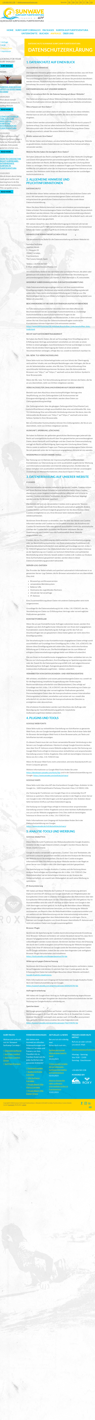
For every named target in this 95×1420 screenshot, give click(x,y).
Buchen (44, 33)
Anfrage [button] (56, 33)
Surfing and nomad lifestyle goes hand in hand (10, 89)
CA (91, 2)
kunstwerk (11, 1105)
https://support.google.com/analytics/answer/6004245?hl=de (52, 985)
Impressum (6, 51)
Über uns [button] (68, 33)
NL (88, 2)
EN (73, 2)
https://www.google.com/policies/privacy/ (50, 775)
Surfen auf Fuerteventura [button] (72, 30)
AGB (3, 45)
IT (84, 2)
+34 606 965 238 (8, 2)
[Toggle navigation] (4, 26)
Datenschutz (6, 48)
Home (10, 30)
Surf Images (6, 66)
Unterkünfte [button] (29, 33)
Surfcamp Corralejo (28, 30)
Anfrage (4, 42)
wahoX (24, 1105)
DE (69, 2)
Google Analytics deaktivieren (39, 975)
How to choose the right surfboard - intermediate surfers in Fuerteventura (10, 163)
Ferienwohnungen (35, 1068)
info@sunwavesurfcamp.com (27, 2)
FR (81, 2)
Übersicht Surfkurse (13, 1050)
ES (77, 2)
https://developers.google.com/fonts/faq (43, 772)
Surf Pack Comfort (12, 1054)
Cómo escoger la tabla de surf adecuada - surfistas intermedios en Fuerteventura (9, 122)
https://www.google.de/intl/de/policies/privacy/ (46, 826)
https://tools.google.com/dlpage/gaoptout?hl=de (46, 956)
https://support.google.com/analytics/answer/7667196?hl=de (52, 1023)
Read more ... (6, 109)
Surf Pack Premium (13, 1064)
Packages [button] (48, 30)
